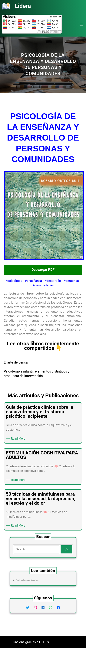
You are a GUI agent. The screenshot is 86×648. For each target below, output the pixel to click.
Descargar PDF (43, 270)
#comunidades (43, 285)
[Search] (61, 549)
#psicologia (13, 281)
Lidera (23, 5)
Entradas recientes (31, 579)
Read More (19, 438)
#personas (71, 281)
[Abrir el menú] (81, 24)
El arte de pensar (16, 362)
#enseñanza (33, 281)
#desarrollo (53, 281)
